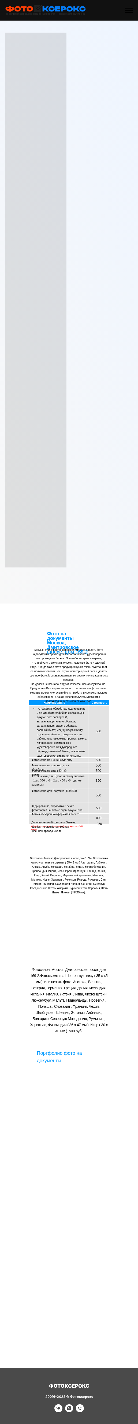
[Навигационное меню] (129, 10)
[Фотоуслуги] (58, 1411)
